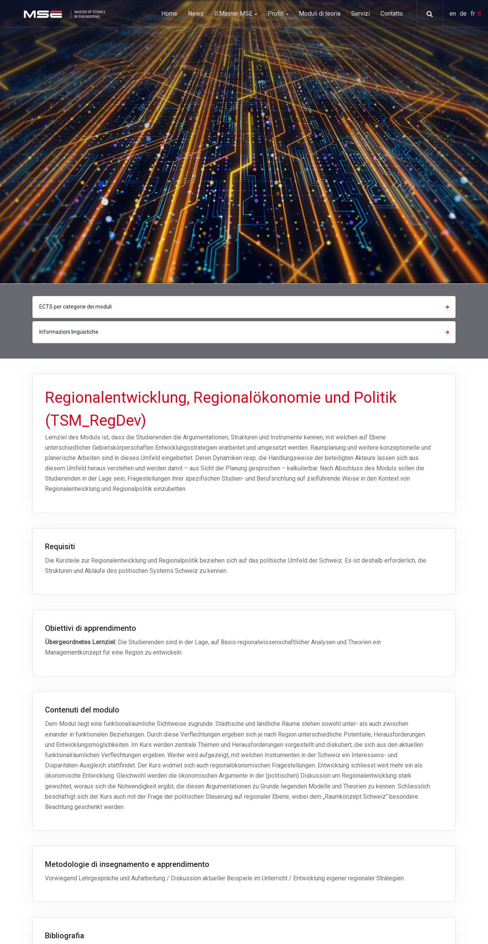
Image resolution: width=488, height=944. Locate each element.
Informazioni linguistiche (245, 332)
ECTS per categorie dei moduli (245, 307)
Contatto (391, 13)
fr (474, 13)
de (464, 13)
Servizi (360, 13)
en (453, 13)
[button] (427, 14)
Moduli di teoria (319, 13)
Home (169, 13)
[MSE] (64, 13)
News (196, 13)
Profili (278, 13)
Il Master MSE (235, 13)
